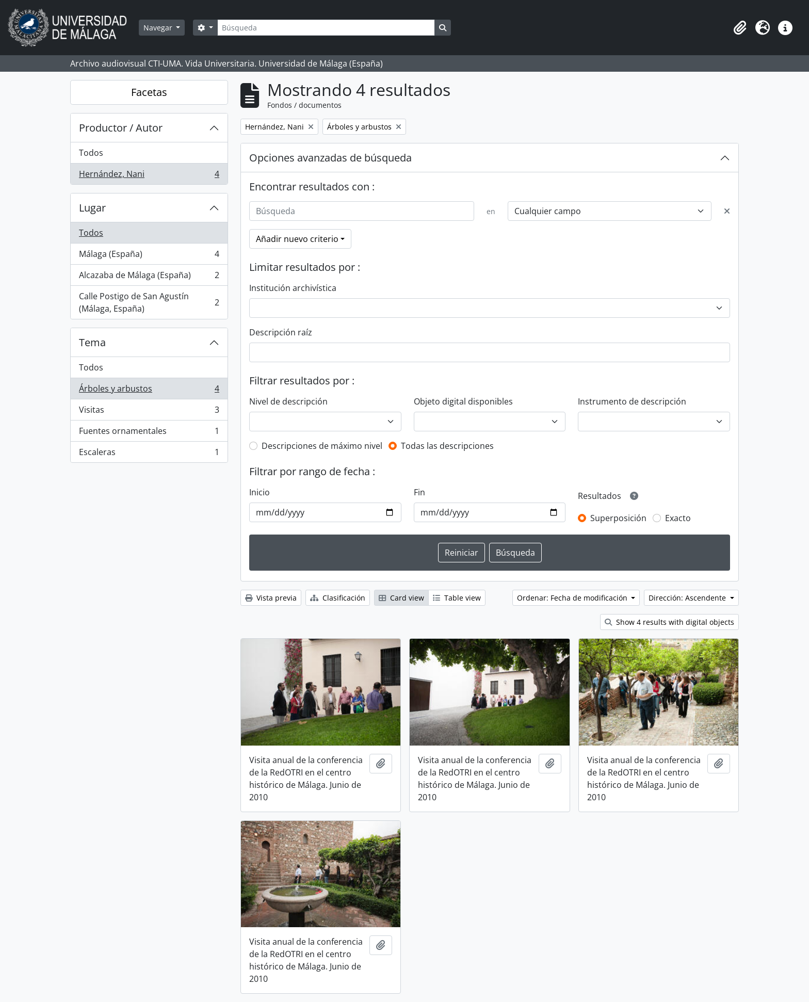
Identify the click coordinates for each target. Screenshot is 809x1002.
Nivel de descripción (288, 401)
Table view (457, 598)
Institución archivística (292, 288)
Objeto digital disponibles (463, 401)
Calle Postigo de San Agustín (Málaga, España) (148, 302)
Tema (92, 342)
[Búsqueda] (326, 28)
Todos (91, 152)
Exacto (678, 518)
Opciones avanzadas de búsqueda (330, 158)
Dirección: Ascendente (688, 598)
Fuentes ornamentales (148, 433)
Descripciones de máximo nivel (322, 445)
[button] (740, 28)
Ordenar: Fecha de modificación (573, 598)
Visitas (148, 412)
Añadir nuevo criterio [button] (297, 239)
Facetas (149, 92)
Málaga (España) (148, 256)
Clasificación (337, 598)
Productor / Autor (121, 128)
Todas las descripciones (447, 445)
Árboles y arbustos (148, 390)
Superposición (618, 518)
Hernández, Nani (148, 176)
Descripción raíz (280, 332)
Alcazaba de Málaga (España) (148, 277)
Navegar (158, 28)
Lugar (92, 208)
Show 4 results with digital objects (669, 622)
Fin (419, 492)
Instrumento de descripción (632, 401)
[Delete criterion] (727, 211)
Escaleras (148, 454)
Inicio (259, 492)
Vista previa (271, 598)
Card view (401, 598)
